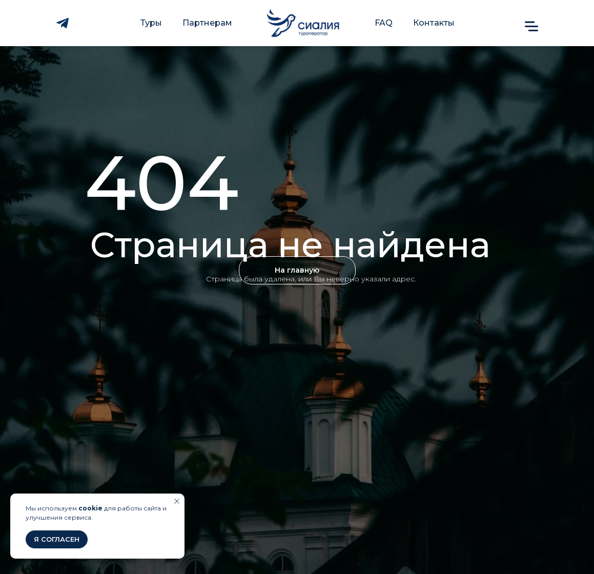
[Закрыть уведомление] (177, 501)
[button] (531, 25)
